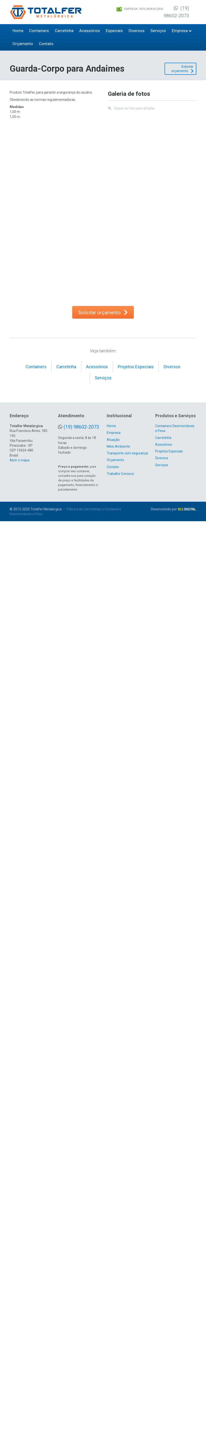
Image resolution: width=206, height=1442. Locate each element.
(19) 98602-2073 (81, 1348)
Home (18, 30)
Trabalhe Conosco (120, 1394)
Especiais (114, 30)
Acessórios (89, 30)
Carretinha (64, 30)
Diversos (137, 30)
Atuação (113, 1360)
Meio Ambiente (118, 1367)
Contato (46, 43)
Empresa (180, 30)
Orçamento (23, 43)
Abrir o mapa (19, 1381)
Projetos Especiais (136, 1287)
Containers (39, 30)
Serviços (158, 30)
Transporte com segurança (127, 1374)
